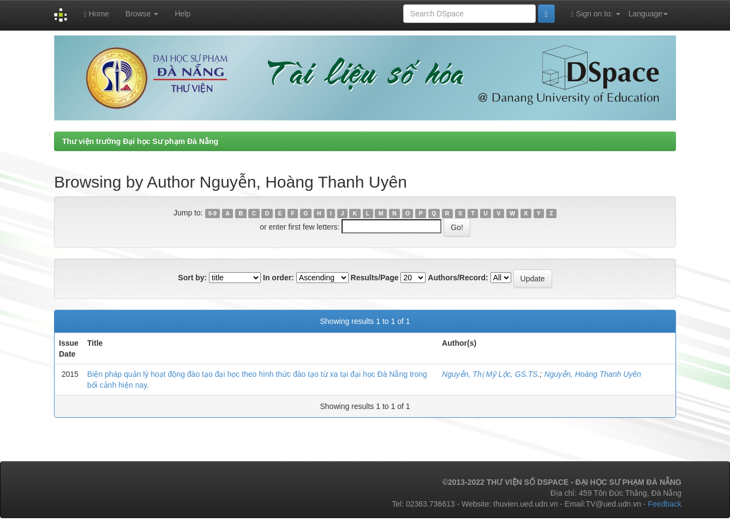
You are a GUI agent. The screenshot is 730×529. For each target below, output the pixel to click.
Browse (142, 13)
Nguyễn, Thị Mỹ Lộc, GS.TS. (491, 374)
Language (648, 13)
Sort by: (192, 277)
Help (182, 13)
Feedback (664, 504)
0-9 (212, 213)
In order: (278, 277)
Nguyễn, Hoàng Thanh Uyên (592, 374)
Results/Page (375, 277)
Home (96, 14)
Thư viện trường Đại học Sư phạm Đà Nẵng (140, 141)
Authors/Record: (458, 277)
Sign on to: (595, 14)
